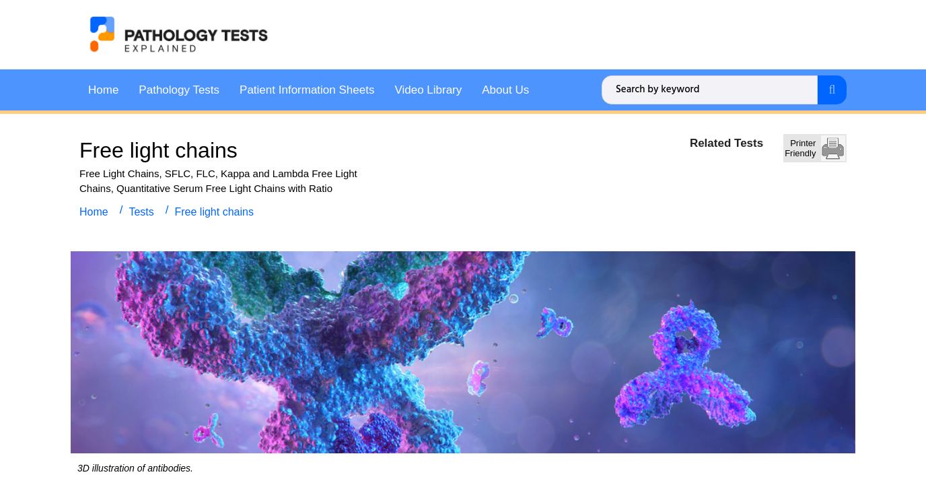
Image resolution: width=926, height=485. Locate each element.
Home (103, 89)
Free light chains (214, 211)
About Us (505, 89)
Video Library (428, 89)
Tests (141, 211)
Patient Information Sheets (307, 89)
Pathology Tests (179, 89)
